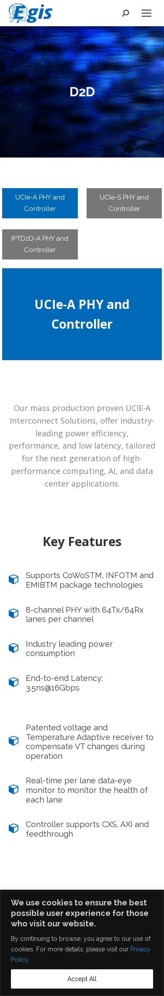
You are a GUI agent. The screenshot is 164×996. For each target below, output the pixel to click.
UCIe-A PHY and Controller (40, 203)
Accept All (82, 978)
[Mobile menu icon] (146, 13)
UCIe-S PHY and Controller (124, 203)
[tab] (40, 203)
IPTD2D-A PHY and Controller (39, 244)
